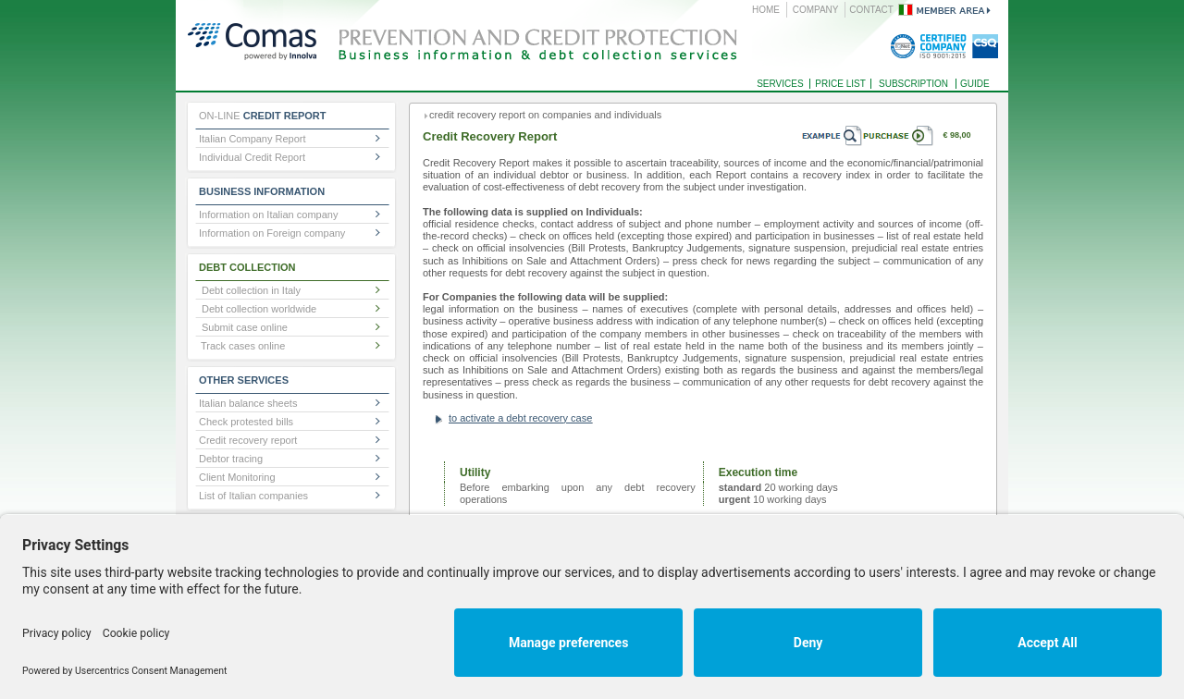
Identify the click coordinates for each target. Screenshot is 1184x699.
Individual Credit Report (252, 157)
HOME (766, 10)
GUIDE (975, 84)
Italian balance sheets (248, 403)
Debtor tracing (231, 458)
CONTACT (871, 10)
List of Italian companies (253, 495)
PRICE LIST (840, 84)
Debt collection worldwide (259, 308)
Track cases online (243, 345)
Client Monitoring (237, 477)
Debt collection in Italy (251, 290)
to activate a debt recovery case (520, 417)
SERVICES (780, 84)
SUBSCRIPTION (913, 84)
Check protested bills (246, 421)
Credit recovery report (248, 440)
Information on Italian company (268, 214)
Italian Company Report (252, 138)
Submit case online (245, 327)
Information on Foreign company (272, 233)
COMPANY (816, 10)
